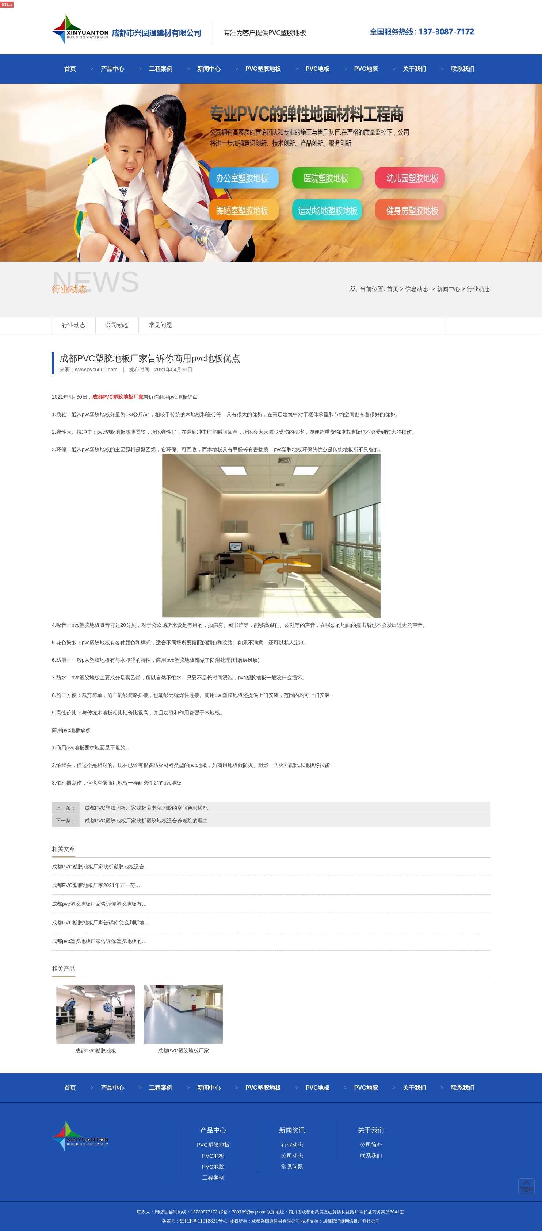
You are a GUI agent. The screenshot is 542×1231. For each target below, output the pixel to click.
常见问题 (160, 325)
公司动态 (117, 325)
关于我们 (414, 69)
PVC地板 (317, 69)
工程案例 (160, 69)
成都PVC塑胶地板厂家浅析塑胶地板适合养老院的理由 (145, 821)
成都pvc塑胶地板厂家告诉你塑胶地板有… (99, 904)
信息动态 (416, 289)
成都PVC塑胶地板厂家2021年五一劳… (96, 885)
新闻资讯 (292, 1130)
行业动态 (73, 325)
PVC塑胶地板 (263, 69)
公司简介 (371, 1145)
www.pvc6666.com (96, 369)
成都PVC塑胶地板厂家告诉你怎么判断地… (100, 922)
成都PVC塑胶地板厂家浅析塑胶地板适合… (100, 867)
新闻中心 (209, 69)
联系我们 (462, 69)
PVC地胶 (366, 69)
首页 (70, 69)
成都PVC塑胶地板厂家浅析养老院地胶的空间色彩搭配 (145, 808)
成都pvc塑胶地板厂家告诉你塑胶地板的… (99, 941)
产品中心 (112, 69)
